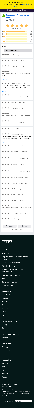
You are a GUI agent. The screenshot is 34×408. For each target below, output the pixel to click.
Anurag (14, 194)
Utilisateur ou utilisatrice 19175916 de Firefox (17, 123)
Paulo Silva (15, 189)
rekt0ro (14, 55)
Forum (4, 279)
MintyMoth (15, 102)
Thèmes (18, 10)
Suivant (24, 226)
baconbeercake (17, 146)
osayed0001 (16, 151)
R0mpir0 (14, 66)
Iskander (14, 60)
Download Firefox (8, 295)
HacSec (14, 108)
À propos (5, 253)
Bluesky (5, 374)
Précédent (9, 226)
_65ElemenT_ (16, 213)
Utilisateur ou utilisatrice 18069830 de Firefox (18, 73)
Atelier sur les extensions (11, 262)
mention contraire (10, 390)
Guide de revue (7, 285)
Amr (13, 128)
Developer (6, 354)
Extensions (10, 10)
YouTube (5, 367)
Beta (3, 328)
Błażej (14, 134)
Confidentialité (6, 384)
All (3, 315)
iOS (3, 305)
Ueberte (14, 164)
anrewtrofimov (16, 177)
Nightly (4, 325)
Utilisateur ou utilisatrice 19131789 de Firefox (17, 159)
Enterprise (5, 338)
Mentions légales (7, 386)
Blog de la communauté (11, 275)
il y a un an (20, 55)
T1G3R (14, 200)
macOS (4, 302)
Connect (5, 347)
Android (5, 308)
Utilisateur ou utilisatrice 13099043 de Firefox (18, 115)
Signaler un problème (9, 282)
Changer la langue (7, 401)
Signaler (4, 79)
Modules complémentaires (12, 250)
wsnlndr (14, 219)
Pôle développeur (8, 266)
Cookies (15, 384)
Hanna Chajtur (16, 183)
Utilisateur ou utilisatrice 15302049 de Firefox (18, 97)
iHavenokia (15, 83)
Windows (5, 298)
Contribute (6, 350)
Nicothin (12, 20)
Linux (4, 312)
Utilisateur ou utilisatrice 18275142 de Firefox (17, 207)
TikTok (4, 370)
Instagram (5, 363)
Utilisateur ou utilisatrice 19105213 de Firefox (17, 172)
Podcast (5, 377)
